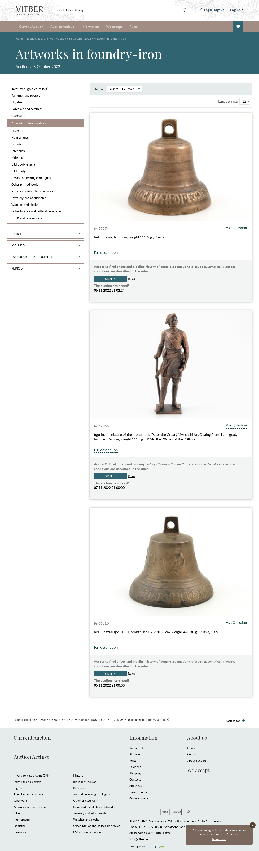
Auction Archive (62, 26)
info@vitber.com (139, 839)
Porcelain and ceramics (26, 109)
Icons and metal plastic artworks (33, 191)
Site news (135, 754)
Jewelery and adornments (28, 198)
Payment (135, 767)
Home (19, 38)
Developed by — (147, 845)
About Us (135, 786)
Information (90, 26)
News (191, 748)
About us (197, 737)
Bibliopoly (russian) (24, 164)
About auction (196, 760)
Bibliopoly (18, 171)
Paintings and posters (25, 95)
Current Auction (31, 26)
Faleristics (18, 151)
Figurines (17, 102)
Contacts (135, 779)
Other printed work (24, 184)
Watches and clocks (24, 204)
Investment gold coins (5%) (29, 89)
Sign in (110, 278)
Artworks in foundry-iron (28, 123)
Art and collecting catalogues (31, 178)
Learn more (219, 839)
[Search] (184, 10)
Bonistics (17, 144)
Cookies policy (138, 798)
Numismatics (20, 137)
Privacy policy (138, 792)
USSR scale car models (26, 218)
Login (205, 9)
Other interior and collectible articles (36, 211)
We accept (114, 26)
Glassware (18, 115)
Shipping (135, 773)
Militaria (17, 157)
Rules (133, 26)
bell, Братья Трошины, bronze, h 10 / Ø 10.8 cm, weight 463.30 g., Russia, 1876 (156, 632)
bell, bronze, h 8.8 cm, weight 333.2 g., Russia (129, 237)
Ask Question (236, 227)
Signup (219, 9)
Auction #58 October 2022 (73, 38)
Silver (15, 131)
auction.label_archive (39, 38)
